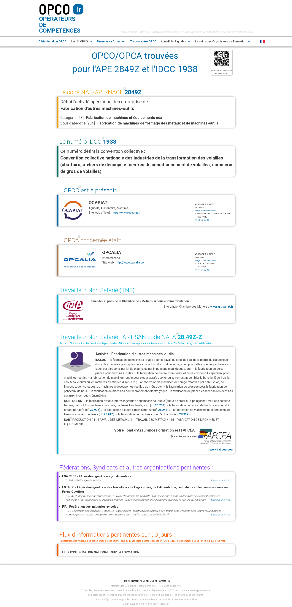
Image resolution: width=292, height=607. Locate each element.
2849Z (133, 92)
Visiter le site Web (220, 480)
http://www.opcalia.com (131, 262)
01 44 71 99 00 (202, 270)
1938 (109, 141)
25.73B (159, 405)
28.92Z (184, 414)
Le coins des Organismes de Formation (220, 41)
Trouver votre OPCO (143, 41)
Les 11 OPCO (79, 41)
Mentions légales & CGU (123, 586)
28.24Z (163, 410)
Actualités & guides (173, 41)
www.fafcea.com (215, 439)
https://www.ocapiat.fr (126, 212)
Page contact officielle (205, 211)
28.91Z (108, 414)
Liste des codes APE (170, 586)
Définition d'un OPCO (52, 41)
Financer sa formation (111, 41)
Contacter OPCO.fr (147, 586)
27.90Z (94, 410)
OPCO (54, 8)
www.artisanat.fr (222, 306)
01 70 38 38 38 (202, 220)
